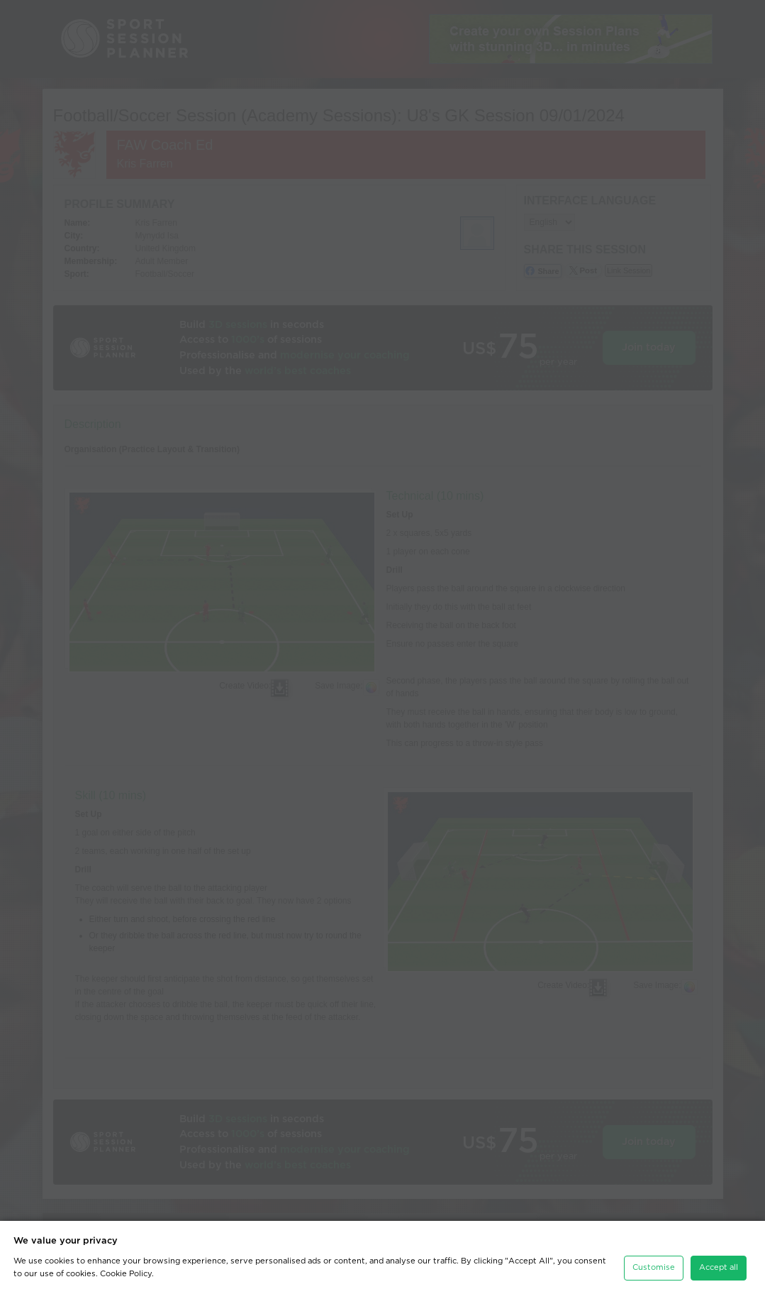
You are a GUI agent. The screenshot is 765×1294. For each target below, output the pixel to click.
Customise (653, 1267)
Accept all (718, 1267)
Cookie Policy (126, 1274)
